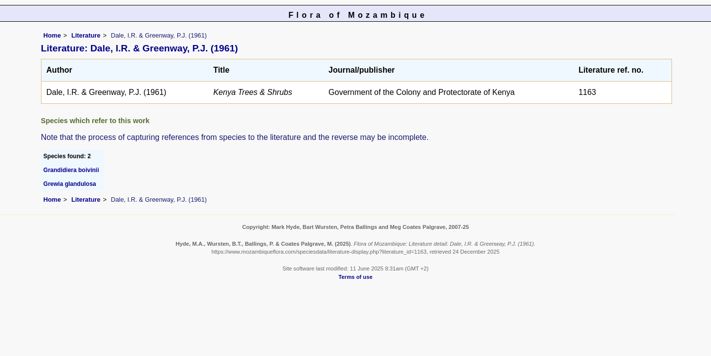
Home (52, 35)
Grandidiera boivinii (71, 170)
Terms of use (356, 277)
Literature (85, 35)
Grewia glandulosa (69, 183)
